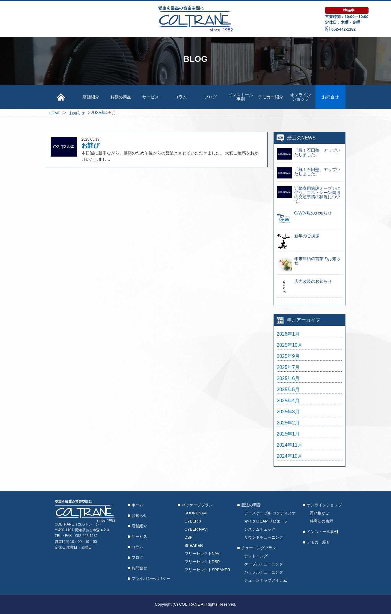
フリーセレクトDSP (202, 561)
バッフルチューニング (263, 572)
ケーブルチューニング (263, 564)
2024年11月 (289, 445)
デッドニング (256, 556)
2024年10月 (289, 456)
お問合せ (330, 96)
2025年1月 (288, 434)
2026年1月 (288, 334)
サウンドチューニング (263, 537)
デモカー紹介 (270, 96)
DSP (189, 537)
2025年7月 (288, 367)
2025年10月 (289, 345)
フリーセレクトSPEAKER (207, 570)
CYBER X (193, 521)
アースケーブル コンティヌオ (270, 513)
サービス (150, 96)
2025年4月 (288, 400)
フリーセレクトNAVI (203, 553)
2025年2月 (288, 423)
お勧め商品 (120, 96)
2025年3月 (288, 411)
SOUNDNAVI (196, 513)
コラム (180, 96)
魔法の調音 (251, 505)
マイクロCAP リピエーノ (266, 521)
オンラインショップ (300, 96)
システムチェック (259, 529)
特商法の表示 (321, 521)
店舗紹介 (90, 96)
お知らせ (139, 515)
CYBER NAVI (196, 529)
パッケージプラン (197, 505)
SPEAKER (194, 545)
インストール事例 (240, 96)
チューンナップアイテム (265, 580)
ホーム (137, 505)
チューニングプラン (258, 548)
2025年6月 (288, 378)
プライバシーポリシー (151, 578)
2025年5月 (288, 389)
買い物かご (319, 513)
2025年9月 (288, 356)
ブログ (210, 96)
